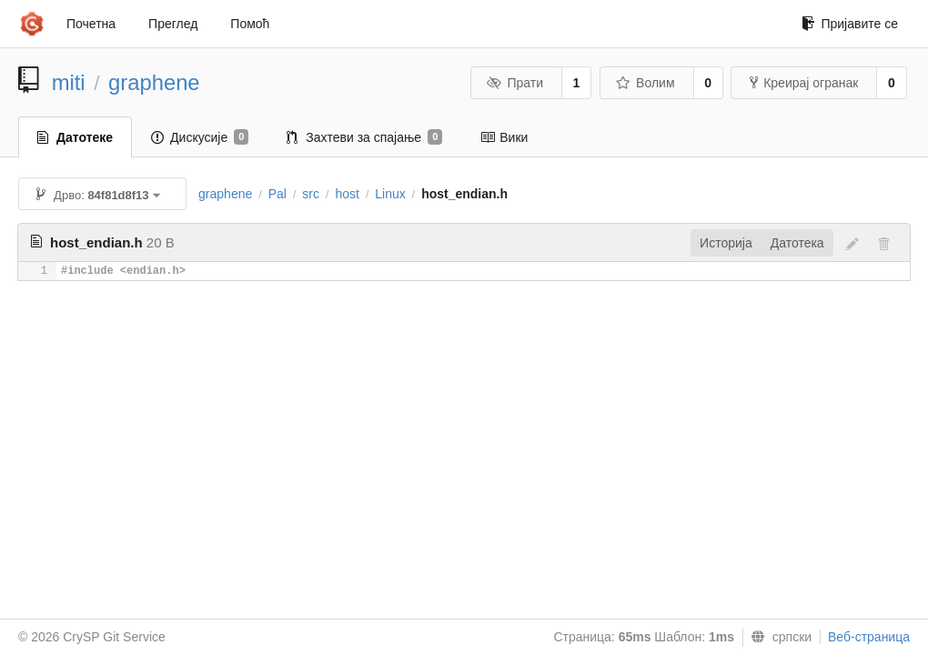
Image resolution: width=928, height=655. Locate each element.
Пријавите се (850, 23)
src (310, 193)
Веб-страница (869, 637)
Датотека (797, 243)
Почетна (91, 23)
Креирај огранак (804, 83)
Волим (645, 83)
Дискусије (199, 137)
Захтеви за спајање (364, 137)
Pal (277, 193)
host (346, 193)
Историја (726, 243)
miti (69, 82)
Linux (390, 193)
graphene (154, 82)
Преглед (172, 23)
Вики (504, 137)
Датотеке (75, 137)
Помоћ (249, 23)
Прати (515, 83)
